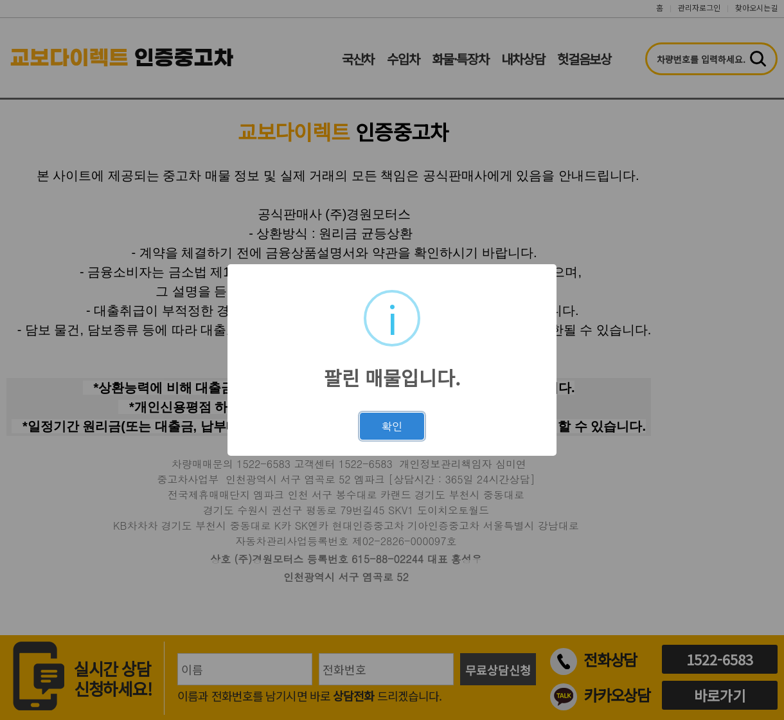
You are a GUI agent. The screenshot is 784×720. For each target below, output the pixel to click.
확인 (392, 426)
